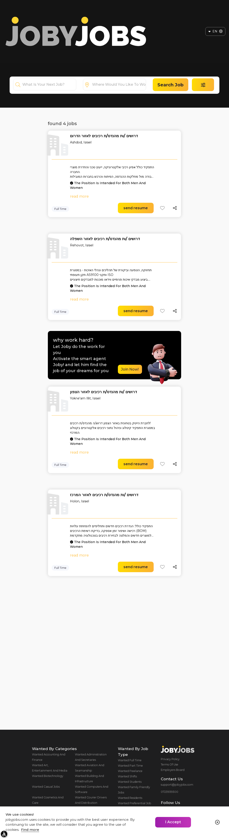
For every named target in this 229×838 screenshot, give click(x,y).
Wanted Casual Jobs (46, 786)
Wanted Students (130, 781)
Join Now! (130, 369)
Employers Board (172, 770)
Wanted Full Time (130, 760)
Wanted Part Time (130, 765)
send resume (135, 208)
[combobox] (49, 84)
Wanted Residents (130, 798)
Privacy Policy (170, 759)
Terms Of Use (169, 764)
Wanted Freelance (130, 771)
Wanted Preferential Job (134, 803)
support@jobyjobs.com (177, 784)
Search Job (170, 84)
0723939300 (169, 791)
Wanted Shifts (127, 776)
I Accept (173, 822)
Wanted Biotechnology (47, 776)
